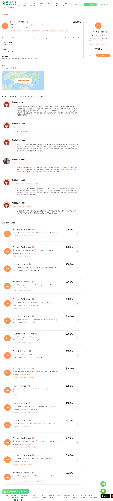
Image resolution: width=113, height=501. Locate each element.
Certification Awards (25, 496)
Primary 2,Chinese (22, 368)
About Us (6, 496)
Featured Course (51, 496)
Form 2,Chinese (20, 351)
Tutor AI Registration (93, 496)
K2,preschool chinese (23, 334)
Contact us (59, 496)
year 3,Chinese (20, 403)
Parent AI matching (83, 496)
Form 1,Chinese (18, 22)
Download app (67, 496)
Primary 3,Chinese (22, 229)
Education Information (15, 496)
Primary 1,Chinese (22, 281)
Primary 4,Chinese (22, 247)
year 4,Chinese (20, 386)
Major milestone (35, 496)
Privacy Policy (75, 496)
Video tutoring (43, 496)
